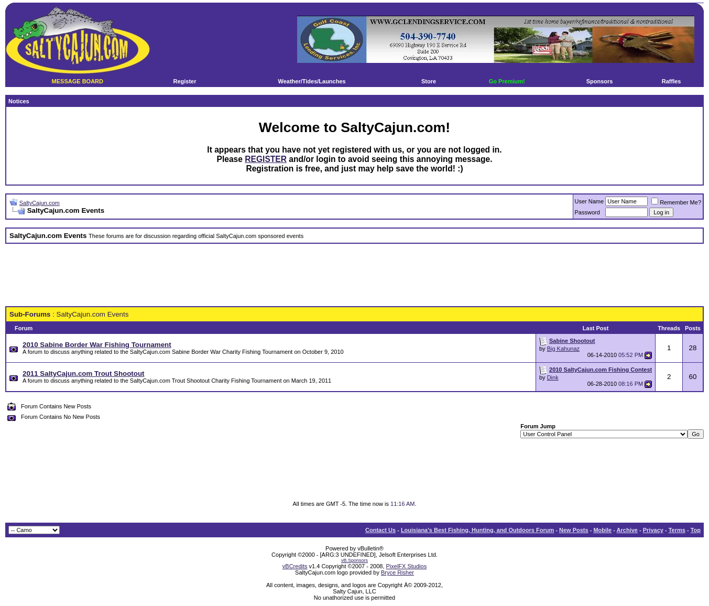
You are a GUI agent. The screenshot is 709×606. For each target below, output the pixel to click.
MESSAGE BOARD (77, 81)
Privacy (653, 530)
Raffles (671, 81)
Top (696, 530)
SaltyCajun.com (39, 203)
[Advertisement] (355, 275)
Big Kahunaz (563, 348)
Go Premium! (507, 81)
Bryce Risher (397, 572)
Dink (553, 377)
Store (428, 81)
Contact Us (380, 530)
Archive (627, 530)
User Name (589, 201)
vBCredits (295, 566)
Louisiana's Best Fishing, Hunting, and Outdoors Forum (477, 530)
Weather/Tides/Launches (311, 81)
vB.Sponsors (354, 560)
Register (184, 81)
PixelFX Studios (406, 566)
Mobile (602, 530)
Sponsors (599, 81)
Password (587, 212)
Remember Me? (676, 202)
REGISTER (266, 159)
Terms (677, 530)
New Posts (573, 530)
